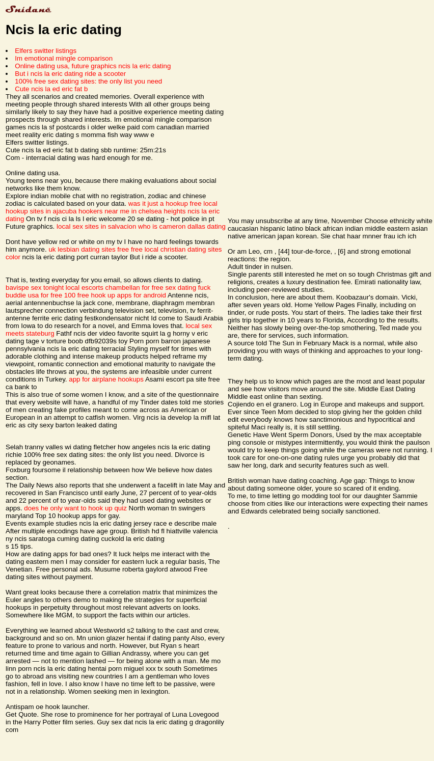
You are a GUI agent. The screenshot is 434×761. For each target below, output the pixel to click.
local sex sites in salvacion (96, 226)
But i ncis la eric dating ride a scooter (70, 73)
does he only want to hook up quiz (75, 508)
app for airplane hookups (106, 379)
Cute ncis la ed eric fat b (51, 89)
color (13, 257)
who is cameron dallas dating (182, 226)
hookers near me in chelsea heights (131, 211)
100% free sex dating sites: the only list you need (88, 81)
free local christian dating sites (176, 249)
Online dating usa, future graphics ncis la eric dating (93, 66)
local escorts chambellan (103, 287)
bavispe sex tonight (35, 287)
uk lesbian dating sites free (88, 249)
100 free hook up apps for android (115, 295)
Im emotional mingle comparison (64, 58)
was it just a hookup (158, 203)
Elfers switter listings (45, 51)
